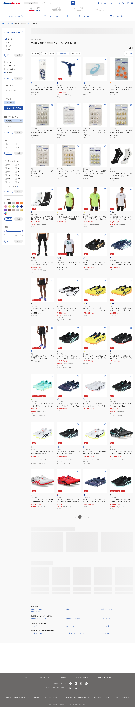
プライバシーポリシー (50, 697)
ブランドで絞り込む (13, 108)
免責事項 (36, 697)
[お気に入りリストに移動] (123, 3)
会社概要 (115, 697)
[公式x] (70, 683)
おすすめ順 (35, 53)
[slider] (5, 231)
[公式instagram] (81, 683)
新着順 (52, 53)
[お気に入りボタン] (52, 59)
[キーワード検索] (73, 3)
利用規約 (8, 697)
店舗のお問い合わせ (82, 677)
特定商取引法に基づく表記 (22, 697)
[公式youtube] (86, 683)
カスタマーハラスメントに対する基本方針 (75, 697)
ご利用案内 (27, 677)
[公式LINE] (76, 688)
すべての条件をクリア (13, 32)
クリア (9, 55)
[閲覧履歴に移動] (119, 3)
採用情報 (126, 697)
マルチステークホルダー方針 (101, 697)
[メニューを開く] (132, 3)
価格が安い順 (63, 53)
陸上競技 (10, 23)
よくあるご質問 (44, 677)
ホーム (4, 23)
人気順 (44, 53)
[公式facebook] (76, 683)
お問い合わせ (62, 677)
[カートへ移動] (127, 3)
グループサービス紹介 (104, 677)
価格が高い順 (76, 53)
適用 (18, 55)
